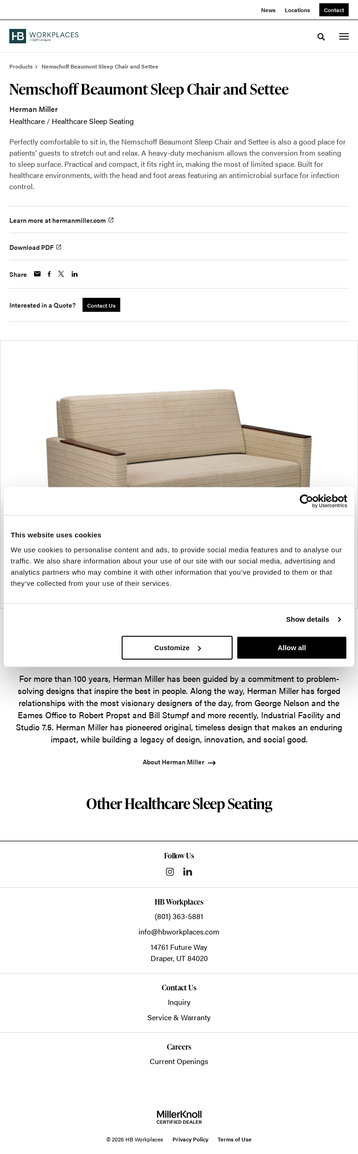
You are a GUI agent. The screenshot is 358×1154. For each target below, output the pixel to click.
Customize (177, 648)
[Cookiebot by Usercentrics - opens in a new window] (306, 501)
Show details (308, 619)
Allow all (291, 648)
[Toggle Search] (321, 37)
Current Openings (179, 1061)
